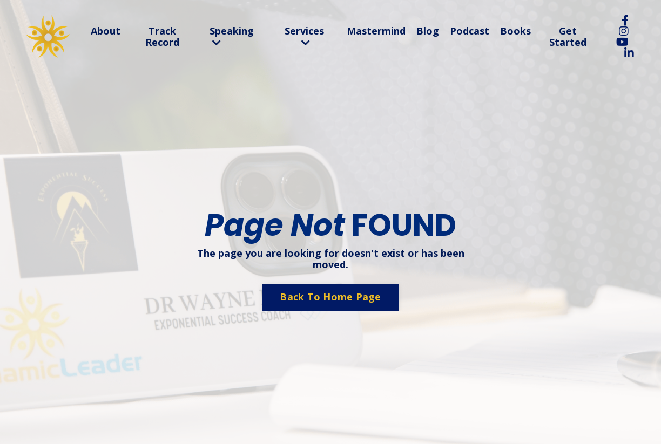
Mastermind (376, 31)
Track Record (162, 37)
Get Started (567, 37)
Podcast (469, 31)
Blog (427, 31)
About (105, 31)
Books (515, 31)
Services (304, 36)
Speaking (232, 36)
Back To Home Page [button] (330, 296)
